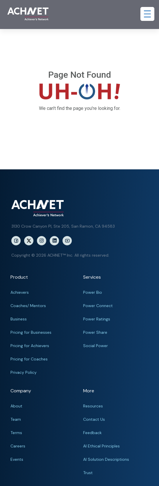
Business (18, 319)
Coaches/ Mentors (28, 305)
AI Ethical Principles (101, 446)
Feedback (92, 432)
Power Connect (98, 305)
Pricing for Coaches (29, 359)
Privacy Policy (23, 372)
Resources (93, 406)
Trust (88, 472)
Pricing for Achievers (29, 345)
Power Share (95, 332)
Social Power (95, 345)
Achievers (19, 292)
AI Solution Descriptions (106, 459)
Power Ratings (96, 319)
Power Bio (92, 292)
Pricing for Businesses (30, 332)
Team (15, 419)
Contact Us (94, 419)
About (16, 406)
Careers (17, 446)
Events (16, 459)
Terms (16, 432)
